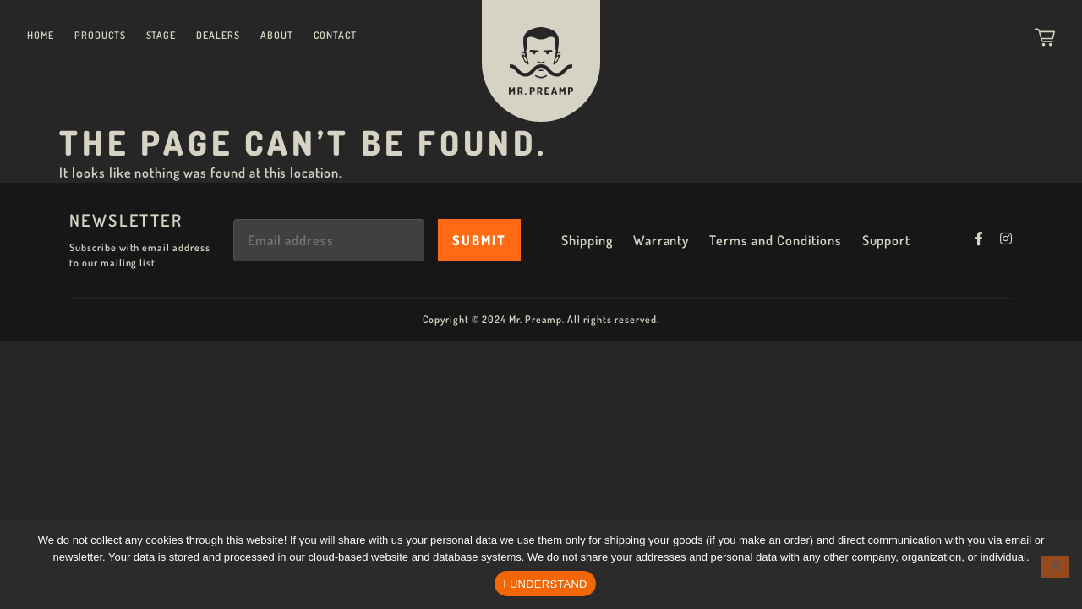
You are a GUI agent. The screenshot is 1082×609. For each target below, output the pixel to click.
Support (886, 240)
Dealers (218, 35)
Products (100, 35)
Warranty (661, 240)
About (276, 35)
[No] (1055, 567)
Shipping (587, 240)
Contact (335, 35)
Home (40, 35)
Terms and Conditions (775, 240)
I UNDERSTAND (545, 584)
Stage (161, 35)
